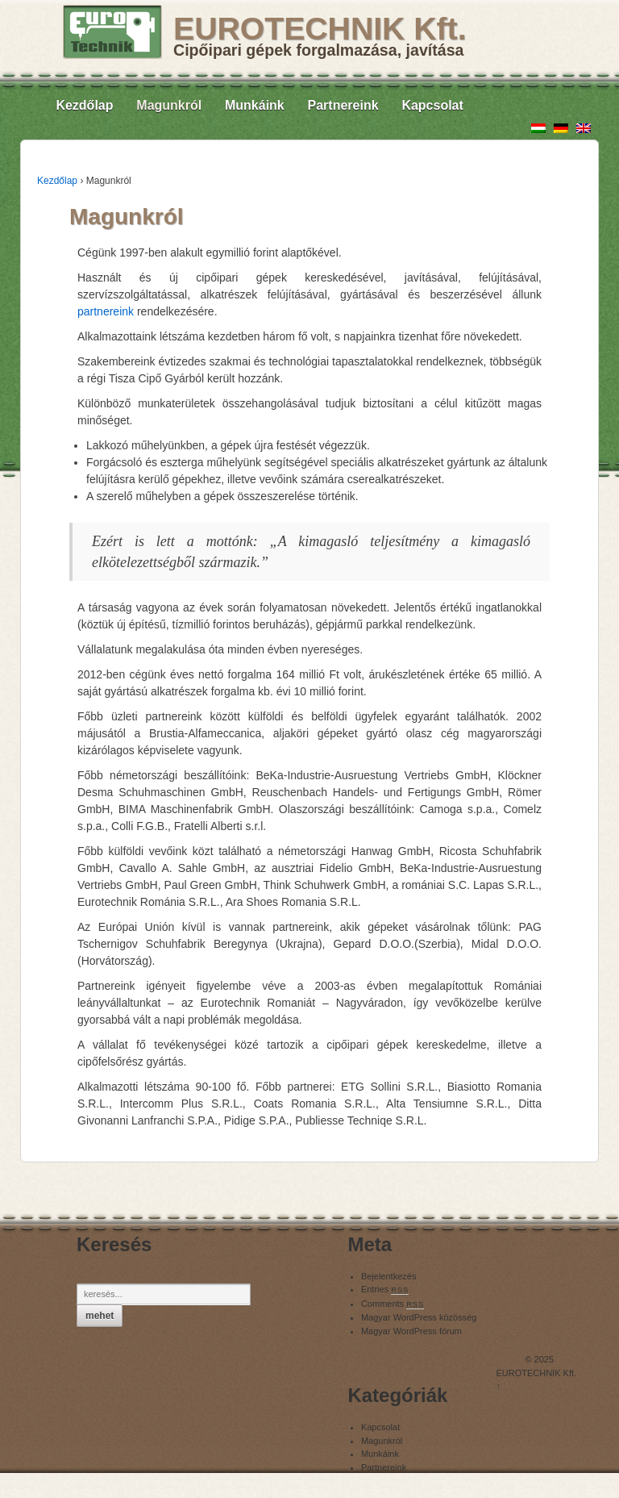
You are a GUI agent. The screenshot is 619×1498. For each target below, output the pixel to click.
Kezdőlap (84, 105)
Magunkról (168, 105)
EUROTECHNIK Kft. (320, 28)
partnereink (105, 311)
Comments (392, 1303)
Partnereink (343, 105)
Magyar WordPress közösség (418, 1317)
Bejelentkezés (389, 1276)
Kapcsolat (432, 105)
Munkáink (255, 105)
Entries (385, 1289)
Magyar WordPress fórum (411, 1331)
